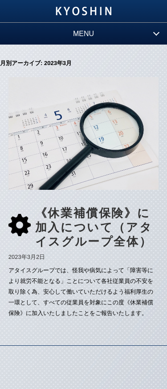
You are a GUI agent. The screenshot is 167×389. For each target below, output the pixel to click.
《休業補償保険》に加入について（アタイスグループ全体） (93, 227)
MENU (83, 33)
